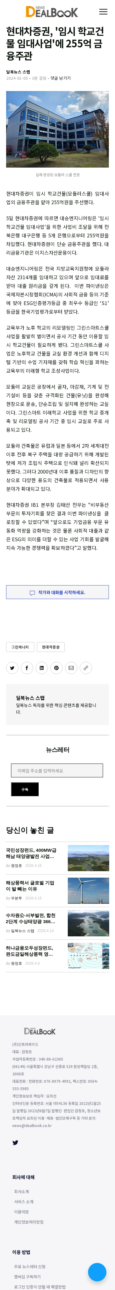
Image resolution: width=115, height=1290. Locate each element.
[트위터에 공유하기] (12, 668)
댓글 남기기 (61, 78)
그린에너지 (20, 646)
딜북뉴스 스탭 (30, 697)
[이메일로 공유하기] (71, 668)
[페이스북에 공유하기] (27, 668)
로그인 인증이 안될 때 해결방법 (40, 1287)
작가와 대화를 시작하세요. (57, 592)
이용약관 (21, 1212)
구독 (24, 789)
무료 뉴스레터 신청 (29, 1266)
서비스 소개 (23, 1202)
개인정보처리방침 (29, 1222)
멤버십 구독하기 (27, 1277)
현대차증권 (51, 646)
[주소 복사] (86, 668)
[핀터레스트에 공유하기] (56, 668)
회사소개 (21, 1191)
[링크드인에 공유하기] (42, 668)
